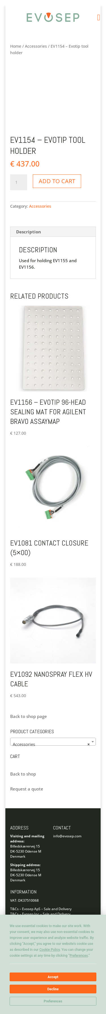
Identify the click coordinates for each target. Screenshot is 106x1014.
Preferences (53, 1001)
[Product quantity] (18, 182)
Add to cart (57, 181)
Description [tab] (28, 232)
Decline (53, 989)
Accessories (36, 46)
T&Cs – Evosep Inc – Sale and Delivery (40, 914)
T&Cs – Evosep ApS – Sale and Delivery (41, 908)
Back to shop (23, 774)
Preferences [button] (79, 956)
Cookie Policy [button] (49, 950)
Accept (53, 977)
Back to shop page (28, 716)
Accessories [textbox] (51, 744)
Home (15, 46)
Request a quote (26, 789)
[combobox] (53, 742)
